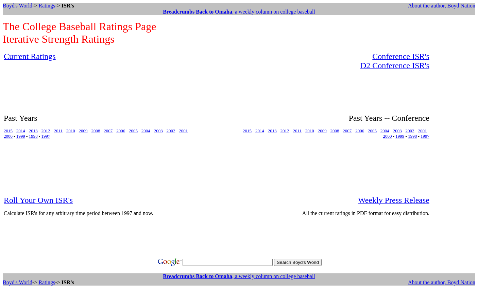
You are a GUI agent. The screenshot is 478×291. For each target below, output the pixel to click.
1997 (45, 136)
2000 (8, 136)
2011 (58, 130)
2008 (95, 130)
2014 (20, 130)
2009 (83, 130)
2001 (183, 130)
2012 (45, 130)
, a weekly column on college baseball (239, 12)
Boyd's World (17, 5)
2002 (171, 130)
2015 (8, 130)
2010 (70, 130)
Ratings (46, 5)
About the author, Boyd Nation (441, 5)
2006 (120, 130)
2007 (108, 130)
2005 (133, 130)
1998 (33, 136)
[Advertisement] (453, 153)
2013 (33, 130)
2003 (158, 130)
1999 (20, 136)
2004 (145, 130)
